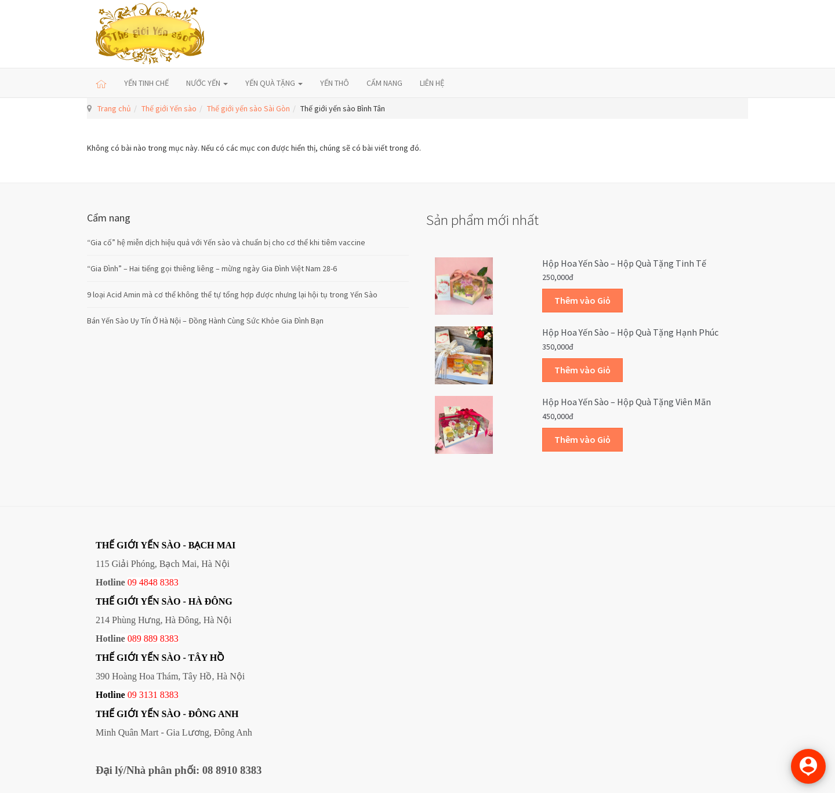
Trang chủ (114, 108)
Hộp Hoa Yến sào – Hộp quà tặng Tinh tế (624, 263)
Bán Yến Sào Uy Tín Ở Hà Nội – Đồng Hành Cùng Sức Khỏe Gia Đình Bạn (205, 320)
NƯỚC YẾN (207, 83)
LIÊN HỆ (432, 83)
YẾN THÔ (334, 83)
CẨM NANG (384, 83)
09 (132, 695)
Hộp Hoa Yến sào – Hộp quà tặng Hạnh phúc (630, 332)
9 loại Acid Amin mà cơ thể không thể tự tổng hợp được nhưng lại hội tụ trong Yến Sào (232, 294)
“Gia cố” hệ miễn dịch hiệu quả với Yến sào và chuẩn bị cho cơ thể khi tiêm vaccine (226, 242)
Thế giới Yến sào (169, 108)
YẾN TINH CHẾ (146, 83)
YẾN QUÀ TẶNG (274, 83)
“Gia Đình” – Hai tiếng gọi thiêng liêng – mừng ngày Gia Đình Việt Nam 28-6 (212, 268)
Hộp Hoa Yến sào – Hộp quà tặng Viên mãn (626, 402)
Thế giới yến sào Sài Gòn (248, 108)
